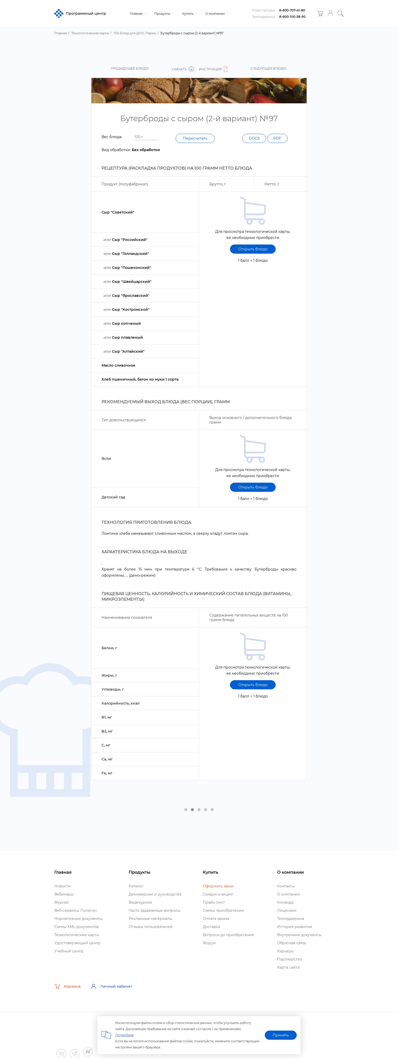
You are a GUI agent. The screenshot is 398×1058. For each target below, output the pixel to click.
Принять (281, 1035)
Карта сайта (288, 967)
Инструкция (214, 69)
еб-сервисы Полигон (75, 910)
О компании (216, 13)
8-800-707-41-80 (292, 10)
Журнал (61, 902)
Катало (136, 886)
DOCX (253, 138)
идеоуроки (140, 902)
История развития (294, 926)
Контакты (286, 886)
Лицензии (286, 910)
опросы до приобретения (228, 935)
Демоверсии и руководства (155, 894)
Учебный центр (69, 951)
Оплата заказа (216, 918)
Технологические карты (76, 935)
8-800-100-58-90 (292, 17)
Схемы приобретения (223, 910)
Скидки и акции (218, 894)
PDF (277, 138)
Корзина (67, 986)
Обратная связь (291, 943)
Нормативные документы (78, 918)
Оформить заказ (218, 886)
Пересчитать (195, 138)
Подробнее (124, 1035)
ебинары (64, 894)
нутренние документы (299, 935)
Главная (138, 13)
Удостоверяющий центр (77, 943)
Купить (189, 13)
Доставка (211, 926)
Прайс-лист (214, 902)
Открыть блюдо (253, 249)
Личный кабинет (111, 986)
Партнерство (289, 959)
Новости (62, 886)
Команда (285, 902)
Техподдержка (290, 918)
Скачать (183, 69)
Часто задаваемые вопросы (154, 910)
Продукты (164, 13)
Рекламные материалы (150, 918)
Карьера (285, 951)
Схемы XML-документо (76, 926)
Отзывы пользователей (151, 926)
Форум (209, 943)
